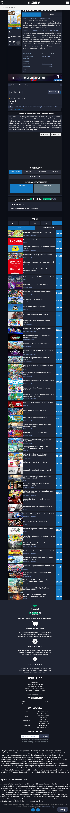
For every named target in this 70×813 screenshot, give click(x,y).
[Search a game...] (35, 7)
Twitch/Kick (22, 704)
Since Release (15, 174)
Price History (22, 85)
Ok (33, 810)
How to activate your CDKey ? (35, 692)
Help (62, 810)
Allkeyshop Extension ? (35, 696)
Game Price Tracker (43, 716)
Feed (52, 14)
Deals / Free (43, 722)
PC (27, 714)
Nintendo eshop (47, 64)
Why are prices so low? (35, 688)
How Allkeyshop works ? (35, 686)
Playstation (27, 723)
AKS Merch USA (43, 728)
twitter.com (46, 56)
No (38, 810)
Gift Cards (43, 720)
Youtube (47, 704)
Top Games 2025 (43, 726)
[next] (18, 28)
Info (31, 14)
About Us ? (35, 684)
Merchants (22, 706)
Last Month (54, 174)
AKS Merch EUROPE (43, 730)
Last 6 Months (41, 174)
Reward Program (43, 718)
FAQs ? (35, 694)
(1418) (43, 201)
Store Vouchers (43, 714)
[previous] (10, 28)
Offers (12, 85)
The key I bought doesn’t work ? (35, 690)
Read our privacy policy (47, 807)
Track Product (35, 179)
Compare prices (18, 111)
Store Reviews (43, 724)
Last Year (28, 174)
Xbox (26, 718)
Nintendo (27, 727)
